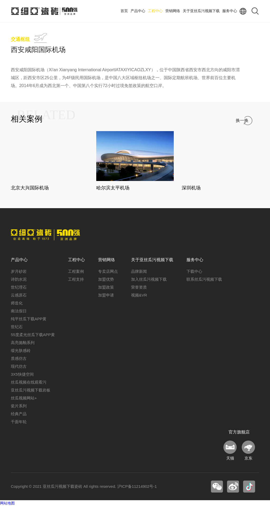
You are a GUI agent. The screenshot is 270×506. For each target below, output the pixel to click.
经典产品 (19, 414)
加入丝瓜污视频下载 (149, 279)
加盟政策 (106, 287)
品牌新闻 (139, 271)
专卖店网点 (108, 271)
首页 (124, 11)
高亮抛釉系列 (23, 342)
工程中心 (155, 11)
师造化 (17, 303)
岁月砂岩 (19, 271)
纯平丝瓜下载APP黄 (28, 319)
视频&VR (139, 295)
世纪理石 (19, 287)
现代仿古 (19, 366)
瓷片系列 (19, 406)
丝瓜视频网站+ (24, 398)
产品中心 (138, 11)
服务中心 (229, 11)
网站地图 (7, 503)
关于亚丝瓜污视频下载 (201, 11)
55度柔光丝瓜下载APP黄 (33, 334)
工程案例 (76, 271)
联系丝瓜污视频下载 (204, 279)
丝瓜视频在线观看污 (28, 382)
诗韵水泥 (19, 279)
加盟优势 (106, 279)
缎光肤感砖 (21, 350)
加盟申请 (106, 295)
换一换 (242, 120)
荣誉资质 (139, 287)
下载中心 (194, 271)
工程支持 (76, 279)
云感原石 (19, 295)
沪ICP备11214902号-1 (137, 486)
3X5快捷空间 (22, 374)
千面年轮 (19, 421)
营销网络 (172, 11)
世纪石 (17, 326)
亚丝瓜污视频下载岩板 (30, 390)
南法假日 (19, 311)
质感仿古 (19, 358)
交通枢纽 (20, 39)
